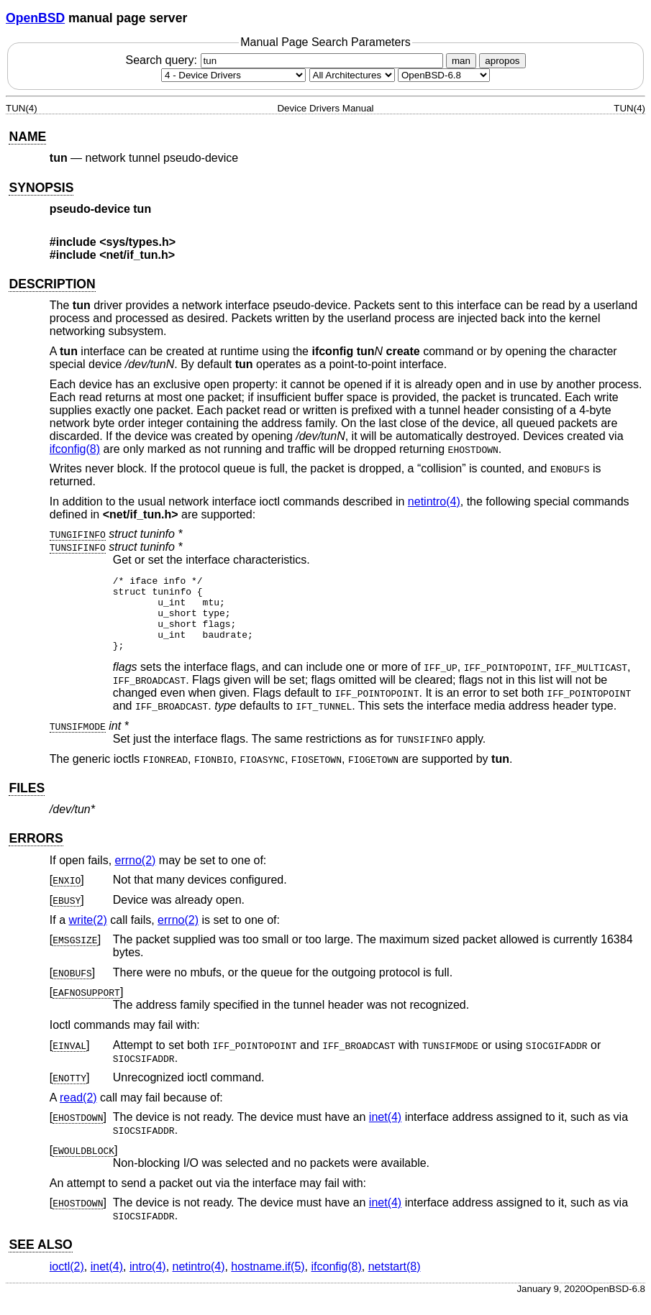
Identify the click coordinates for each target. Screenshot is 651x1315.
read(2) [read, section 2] (78, 1112)
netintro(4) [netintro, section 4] (434, 501)
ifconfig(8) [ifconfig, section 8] (75, 449)
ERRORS (36, 853)
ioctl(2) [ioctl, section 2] (67, 1281)
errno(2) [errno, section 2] (135, 875)
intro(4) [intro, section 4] (147, 1281)
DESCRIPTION (52, 284)
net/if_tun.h (137, 255)
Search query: (285, 60)
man (461, 60)
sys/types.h (137, 242)
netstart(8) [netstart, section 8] (394, 1281)
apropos (502, 60)
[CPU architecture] (352, 75)
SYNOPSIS (41, 187)
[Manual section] (233, 75)
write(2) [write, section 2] (87, 935)
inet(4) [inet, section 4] (385, 1132)
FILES (27, 803)
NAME (27, 136)
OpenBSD (35, 18)
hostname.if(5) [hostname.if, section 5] (267, 1281)
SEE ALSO (40, 1259)
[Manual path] (444, 75)
